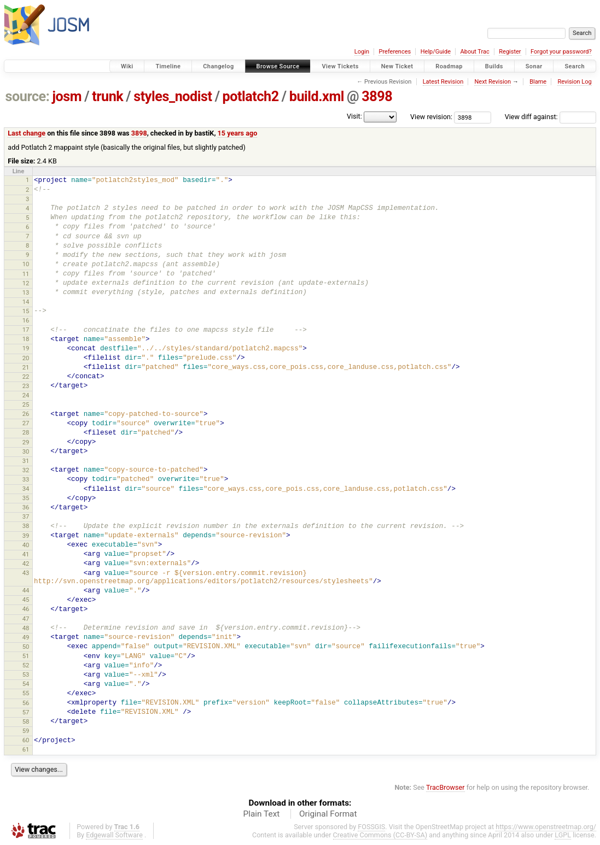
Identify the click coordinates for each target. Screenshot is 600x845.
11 (26, 274)
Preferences (394, 51)
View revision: (431, 117)
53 (26, 674)
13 (26, 292)
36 (26, 507)
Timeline (167, 66)
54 (26, 684)
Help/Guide (436, 51)
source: (27, 96)
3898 (377, 96)
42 (26, 563)
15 (26, 311)
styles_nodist (172, 96)
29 (26, 442)
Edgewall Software (114, 835)
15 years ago (238, 133)
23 (26, 386)
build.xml (316, 96)
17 (26, 329)
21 (26, 367)
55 (26, 693)
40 (26, 545)
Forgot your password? (561, 51)
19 (26, 348)
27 (26, 423)
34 (26, 488)
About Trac (475, 51)
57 (26, 712)
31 (26, 461)
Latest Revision (443, 81)
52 (26, 665)
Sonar (534, 66)
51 (26, 656)
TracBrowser (445, 787)
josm (66, 96)
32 (26, 470)
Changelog (218, 66)
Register (510, 51)
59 (26, 731)
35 (26, 498)
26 (26, 414)
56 (26, 703)
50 (26, 646)
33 (26, 479)
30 (26, 451)
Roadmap (449, 66)
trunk (107, 96)
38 (26, 526)
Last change (26, 133)
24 (26, 395)
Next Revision (492, 81)
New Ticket (397, 66)
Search (574, 66)
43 (26, 573)
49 (26, 637)
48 (26, 628)
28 (26, 432)
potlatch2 (251, 96)
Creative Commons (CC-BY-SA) (380, 835)
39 (26, 535)
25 (26, 404)
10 (26, 264)
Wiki (127, 66)
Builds (494, 66)
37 (26, 516)
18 (26, 339)
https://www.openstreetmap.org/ (546, 827)
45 (26, 599)
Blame (537, 81)
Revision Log (574, 81)
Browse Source (278, 66)
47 (26, 619)
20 (26, 358)
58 (26, 721)
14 (26, 302)
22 (26, 376)
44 (26, 590)
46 (26, 609)
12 (26, 283)
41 (26, 554)
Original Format (328, 814)
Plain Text (261, 814)
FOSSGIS (371, 827)
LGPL (563, 835)
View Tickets (340, 66)
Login (361, 51)
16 (26, 320)
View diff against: (550, 117)
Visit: (354, 116)
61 (26, 749)
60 (26, 740)
